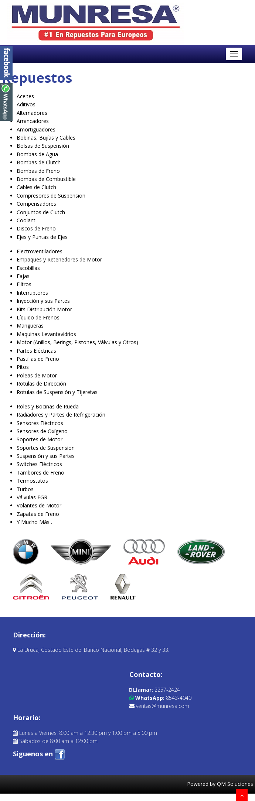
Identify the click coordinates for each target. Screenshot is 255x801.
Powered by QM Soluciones (220, 783)
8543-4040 (160, 697)
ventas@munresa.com (159, 705)
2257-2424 (154, 689)
